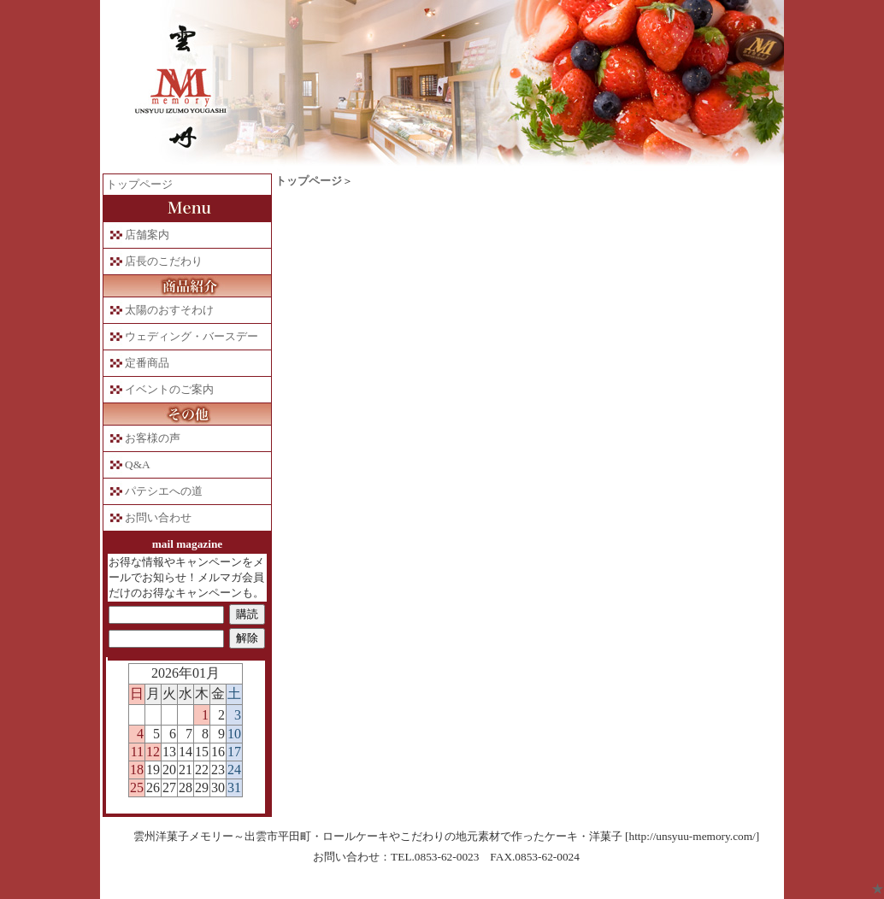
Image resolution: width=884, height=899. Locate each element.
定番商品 (147, 362)
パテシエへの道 (164, 491)
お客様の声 (152, 438)
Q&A (137, 464)
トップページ (139, 184)
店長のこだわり (164, 261)
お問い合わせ (158, 517)
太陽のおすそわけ (169, 309)
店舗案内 (147, 234)
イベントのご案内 (169, 389)
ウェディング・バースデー (191, 336)
